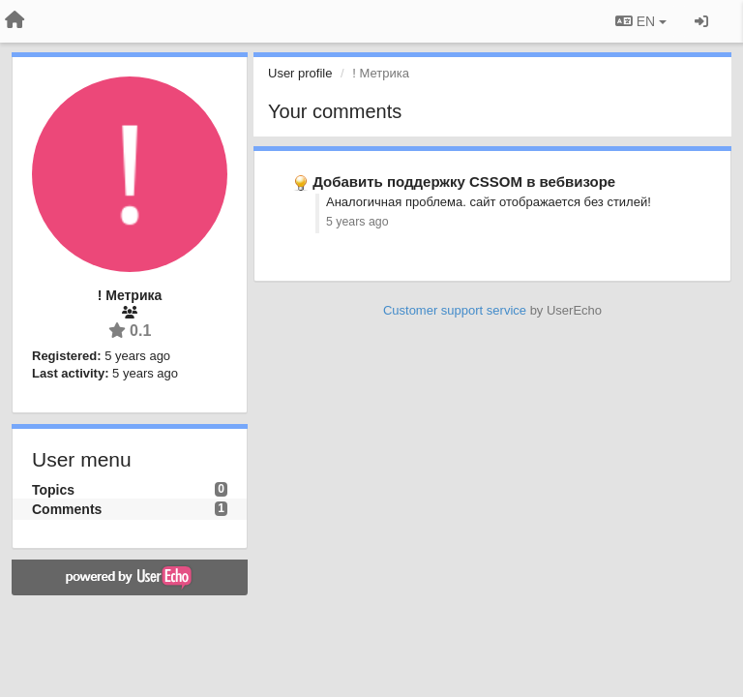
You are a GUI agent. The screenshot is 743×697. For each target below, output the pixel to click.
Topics (53, 490)
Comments (67, 509)
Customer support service (454, 310)
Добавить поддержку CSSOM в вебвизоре (463, 181)
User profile (300, 73)
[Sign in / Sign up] (701, 21)
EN (641, 21)
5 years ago (357, 221)
